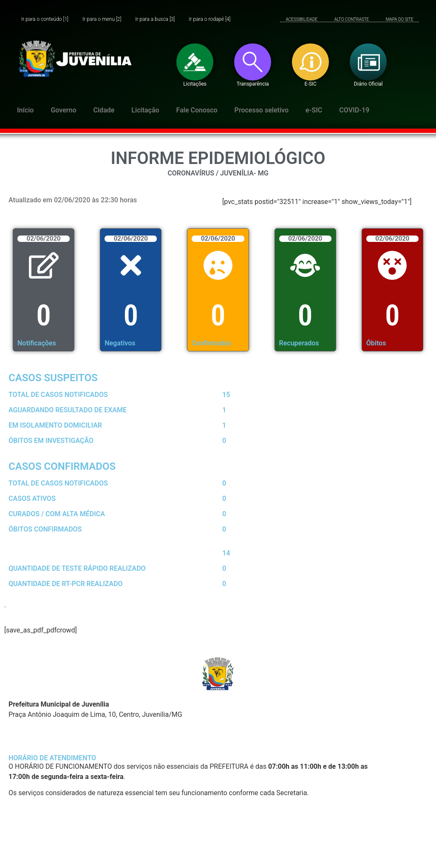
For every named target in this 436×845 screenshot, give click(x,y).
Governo (63, 110)
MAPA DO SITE (399, 19)
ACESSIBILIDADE (302, 19)
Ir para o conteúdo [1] (44, 19)
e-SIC (314, 110)
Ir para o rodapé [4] (209, 19)
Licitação (145, 110)
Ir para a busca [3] (155, 19)
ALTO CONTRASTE (351, 19)
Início (25, 110)
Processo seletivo (262, 110)
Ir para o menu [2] (101, 19)
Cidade (104, 110)
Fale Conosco (197, 110)
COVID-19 (354, 110)
